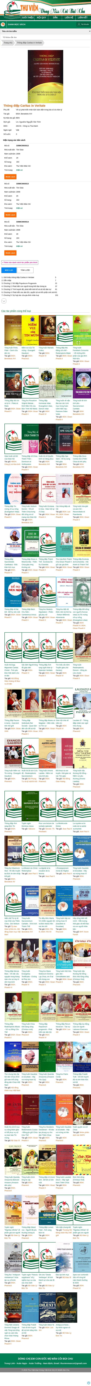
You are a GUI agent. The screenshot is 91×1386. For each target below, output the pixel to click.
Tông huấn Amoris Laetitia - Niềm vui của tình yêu (46, 773)
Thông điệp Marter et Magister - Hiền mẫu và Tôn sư (47, 723)
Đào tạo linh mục (62, 1275)
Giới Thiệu (27, 17)
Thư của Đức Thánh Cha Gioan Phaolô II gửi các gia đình (64, 562)
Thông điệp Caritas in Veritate (29, 43)
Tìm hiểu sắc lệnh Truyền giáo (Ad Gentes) (63, 667)
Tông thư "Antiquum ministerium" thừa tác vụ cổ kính (12, 1277)
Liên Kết (82, 17)
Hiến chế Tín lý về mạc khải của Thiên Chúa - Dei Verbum (12, 921)
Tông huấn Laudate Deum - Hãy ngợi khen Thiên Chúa (63, 1180)
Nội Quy (41, 17)
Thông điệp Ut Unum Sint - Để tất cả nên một (47, 1180)
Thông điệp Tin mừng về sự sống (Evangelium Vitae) (11, 509)
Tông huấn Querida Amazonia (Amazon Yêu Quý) (46, 1077)
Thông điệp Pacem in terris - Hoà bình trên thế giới (11, 723)
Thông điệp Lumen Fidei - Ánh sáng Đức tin (46, 1230)
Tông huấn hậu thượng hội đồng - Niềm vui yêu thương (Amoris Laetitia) (80, 776)
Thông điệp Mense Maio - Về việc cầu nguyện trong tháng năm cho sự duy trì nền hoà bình (12, 976)
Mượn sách (10, 177)
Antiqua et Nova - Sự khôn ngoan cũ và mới (63, 1327)
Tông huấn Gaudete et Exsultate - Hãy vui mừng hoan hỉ (80, 871)
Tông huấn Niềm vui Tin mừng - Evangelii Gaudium (12, 773)
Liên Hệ (69, 17)
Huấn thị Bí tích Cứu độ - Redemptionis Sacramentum (30, 773)
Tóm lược (25, 270)
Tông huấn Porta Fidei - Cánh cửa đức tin (11, 350)
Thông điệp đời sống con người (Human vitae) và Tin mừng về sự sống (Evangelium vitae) (81, 614)
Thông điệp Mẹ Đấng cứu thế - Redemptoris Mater (63, 350)
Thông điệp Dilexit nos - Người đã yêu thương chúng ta (29, 1230)
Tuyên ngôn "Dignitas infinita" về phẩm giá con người (12, 1230)
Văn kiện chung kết (63, 1227)
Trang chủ (8, 43)
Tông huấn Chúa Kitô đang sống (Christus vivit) (28, 1026)
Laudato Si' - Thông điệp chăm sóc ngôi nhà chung (80, 723)
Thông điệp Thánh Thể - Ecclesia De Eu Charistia (46, 562)
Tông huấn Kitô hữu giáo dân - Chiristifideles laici (63, 974)
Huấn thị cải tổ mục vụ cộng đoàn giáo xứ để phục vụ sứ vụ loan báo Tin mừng (12, 1132)
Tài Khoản (85, 24)
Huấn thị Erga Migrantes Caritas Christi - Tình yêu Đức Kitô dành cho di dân (11, 670)
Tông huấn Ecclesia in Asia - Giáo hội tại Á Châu (46, 509)
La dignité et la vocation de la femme (44, 871)
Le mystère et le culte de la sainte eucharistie (79, 826)
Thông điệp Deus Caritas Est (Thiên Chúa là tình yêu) (80, 459)
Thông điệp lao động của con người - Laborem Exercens (81, 1026)
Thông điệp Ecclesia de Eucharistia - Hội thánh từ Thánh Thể (81, 562)
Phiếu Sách (49, 42)
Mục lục (9, 270)
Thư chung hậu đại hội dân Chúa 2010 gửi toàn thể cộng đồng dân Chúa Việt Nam (12, 1079)
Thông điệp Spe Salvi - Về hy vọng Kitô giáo (63, 459)
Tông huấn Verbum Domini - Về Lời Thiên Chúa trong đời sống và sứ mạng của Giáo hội (29, 511)
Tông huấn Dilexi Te (46, 1325)
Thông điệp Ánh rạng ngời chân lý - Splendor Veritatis (46, 667)
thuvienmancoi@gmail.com (73, 1363)
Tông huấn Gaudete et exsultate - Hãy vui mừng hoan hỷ (29, 1077)
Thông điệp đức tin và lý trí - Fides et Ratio (11, 403)
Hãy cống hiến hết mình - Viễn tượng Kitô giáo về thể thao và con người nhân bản (81, 923)
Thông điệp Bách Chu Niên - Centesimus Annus (29, 612)
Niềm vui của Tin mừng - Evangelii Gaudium (28, 350)
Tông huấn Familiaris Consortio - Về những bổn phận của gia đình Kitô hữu (80, 353)
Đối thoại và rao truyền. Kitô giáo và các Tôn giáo (63, 773)
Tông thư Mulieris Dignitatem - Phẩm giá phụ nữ (46, 612)
